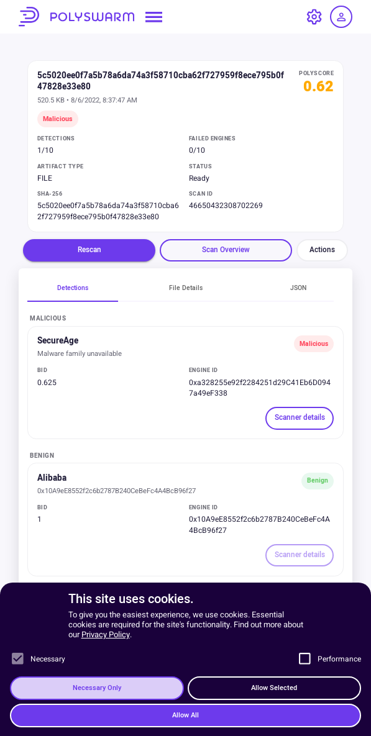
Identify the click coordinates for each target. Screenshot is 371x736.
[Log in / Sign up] (341, 17)
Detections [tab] (72, 288)
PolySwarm (76, 17)
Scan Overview (226, 250)
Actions (322, 250)
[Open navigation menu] (153, 17)
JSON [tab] (298, 288)
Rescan (89, 250)
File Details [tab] (186, 288)
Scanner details (300, 417)
